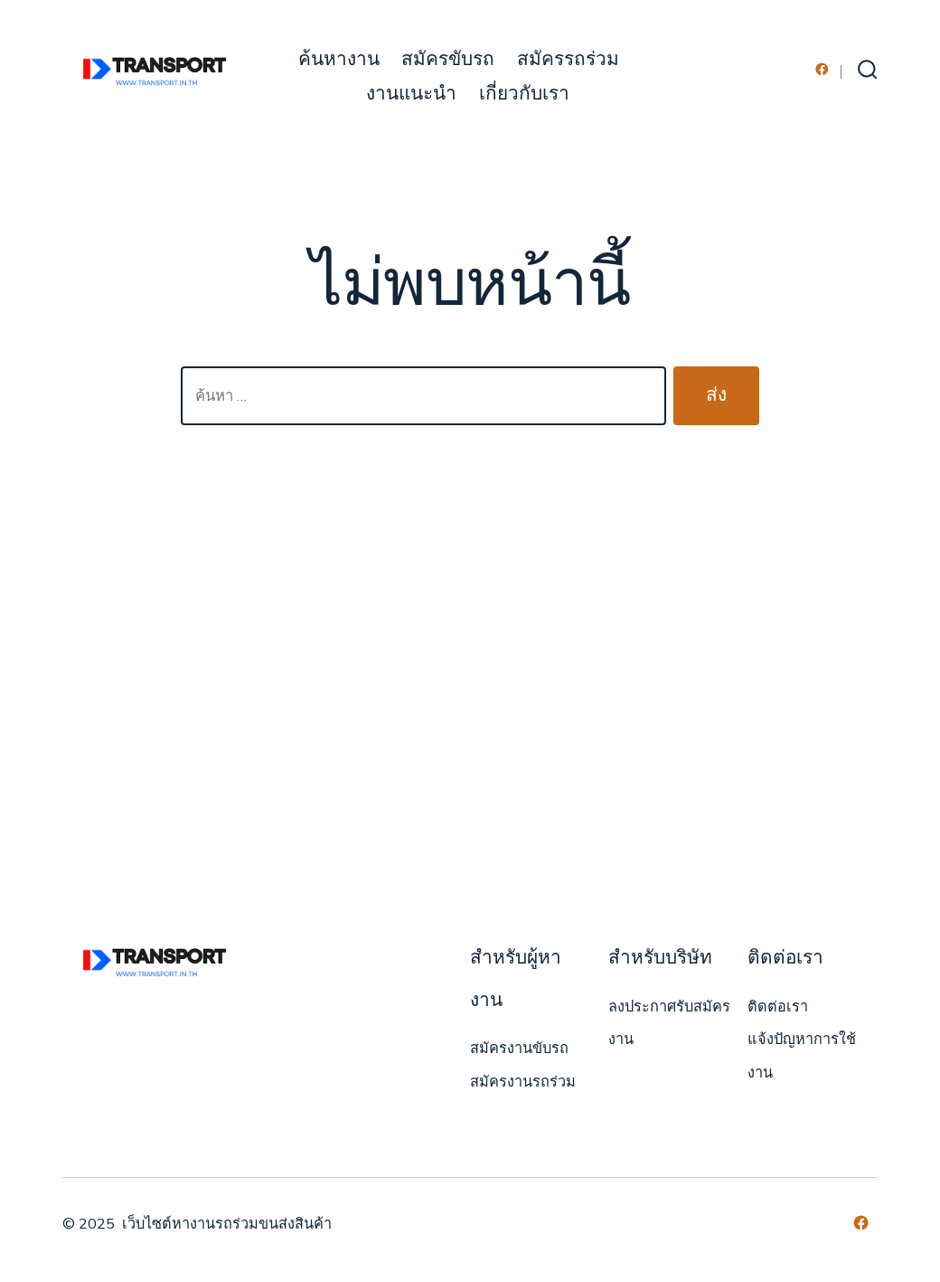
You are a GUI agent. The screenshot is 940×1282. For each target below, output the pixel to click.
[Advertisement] (470, 696)
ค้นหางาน (339, 59)
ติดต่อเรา (777, 1007)
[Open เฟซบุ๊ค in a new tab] (822, 69)
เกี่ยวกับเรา (524, 93)
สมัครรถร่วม (568, 59)
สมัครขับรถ (447, 59)
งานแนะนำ (411, 93)
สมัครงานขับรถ (519, 1049)
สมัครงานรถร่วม (523, 1082)
